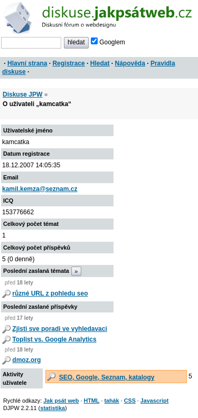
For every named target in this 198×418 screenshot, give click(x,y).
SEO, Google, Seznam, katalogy (107, 377)
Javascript (154, 400)
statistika (52, 408)
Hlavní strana (27, 63)
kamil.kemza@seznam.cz (39, 189)
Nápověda (130, 63)
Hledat (100, 63)
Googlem (108, 42)
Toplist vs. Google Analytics (54, 339)
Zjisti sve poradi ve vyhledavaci (59, 328)
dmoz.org (26, 360)
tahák (111, 400)
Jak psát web (61, 400)
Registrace (68, 63)
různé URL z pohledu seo (50, 293)
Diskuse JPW (22, 94)
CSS (130, 400)
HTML (91, 400)
